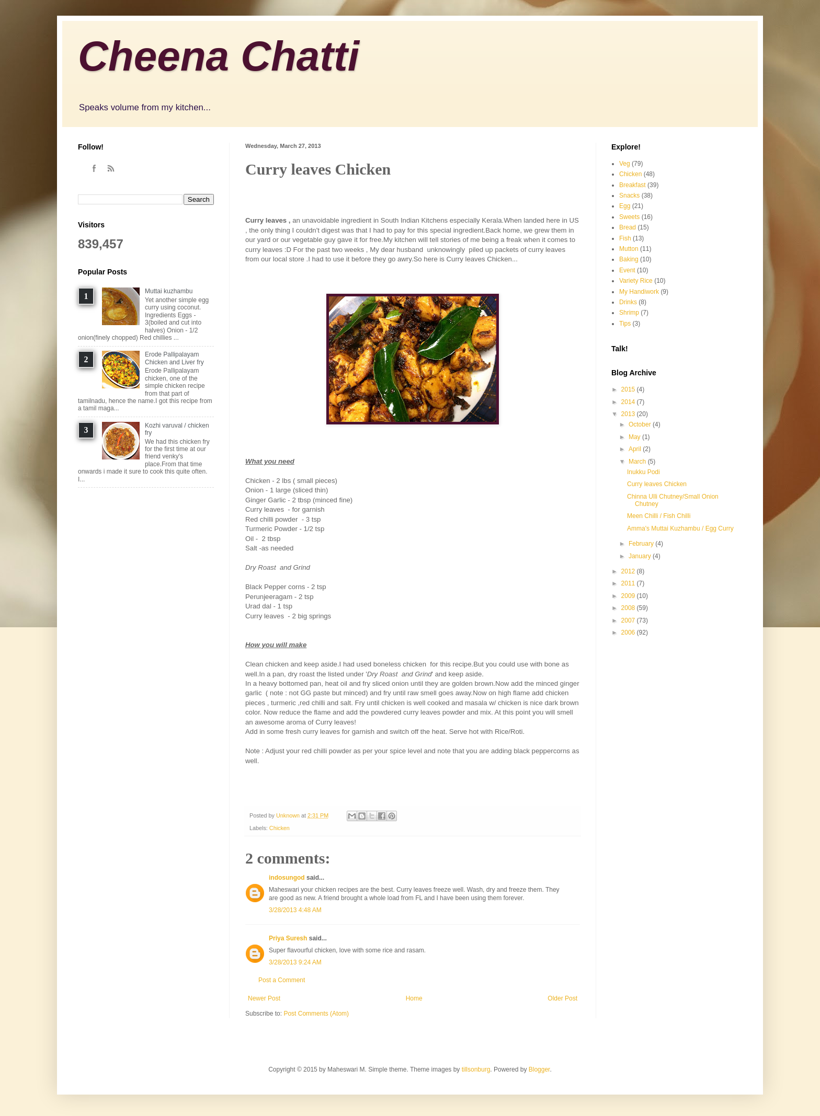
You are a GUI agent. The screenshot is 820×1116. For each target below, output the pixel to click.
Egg (624, 206)
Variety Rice (636, 280)
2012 (629, 571)
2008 (629, 608)
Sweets (629, 217)
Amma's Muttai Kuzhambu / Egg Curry (680, 528)
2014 (629, 402)
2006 (629, 632)
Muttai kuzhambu (168, 291)
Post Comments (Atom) (316, 1013)
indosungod (287, 877)
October (641, 424)
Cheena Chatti (218, 56)
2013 (629, 414)
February (642, 543)
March (638, 461)
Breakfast (632, 185)
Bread (627, 227)
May (635, 437)
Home (414, 998)
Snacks (629, 195)
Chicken (279, 828)
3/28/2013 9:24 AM (295, 962)
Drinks (628, 302)
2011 (629, 583)
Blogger (539, 1069)
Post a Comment (281, 980)
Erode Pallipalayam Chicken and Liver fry (174, 358)
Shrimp (629, 312)
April (636, 449)
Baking (629, 259)
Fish (625, 238)
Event (627, 270)
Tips (625, 323)
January (641, 556)
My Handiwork (639, 291)
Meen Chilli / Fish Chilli (658, 516)
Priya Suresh (288, 938)
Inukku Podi (643, 472)
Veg (624, 163)
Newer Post (264, 998)
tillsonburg (476, 1069)
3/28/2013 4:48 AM (295, 910)
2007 (629, 620)
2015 (629, 389)
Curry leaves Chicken (657, 484)
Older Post (562, 998)
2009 (629, 596)
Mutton (629, 248)
